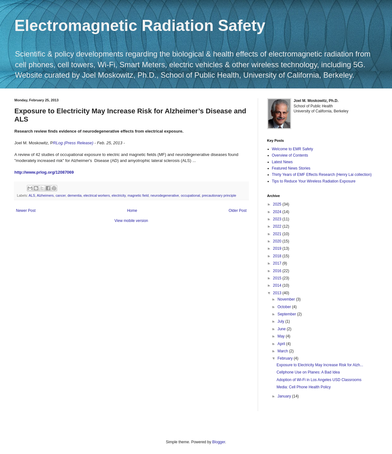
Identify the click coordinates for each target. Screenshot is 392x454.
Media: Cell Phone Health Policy (303, 387)
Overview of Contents (290, 155)
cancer (61, 195)
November (286, 299)
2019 (277, 248)
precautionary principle (219, 195)
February (285, 358)
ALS (32, 195)
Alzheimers (45, 195)
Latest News (282, 162)
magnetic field (138, 195)
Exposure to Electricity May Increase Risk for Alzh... (319, 365)
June (281, 329)
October (284, 307)
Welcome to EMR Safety (292, 149)
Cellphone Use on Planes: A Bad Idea (308, 372)
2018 (277, 256)
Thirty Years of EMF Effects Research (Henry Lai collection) (322, 174)
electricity (119, 195)
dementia (74, 195)
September (287, 314)
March (283, 351)
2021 (277, 234)
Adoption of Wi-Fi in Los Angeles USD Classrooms (318, 380)
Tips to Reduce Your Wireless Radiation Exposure (314, 181)
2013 (277, 293)
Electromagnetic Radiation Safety (140, 25)
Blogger (218, 442)
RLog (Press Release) (73, 142)
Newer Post (26, 210)
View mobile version (131, 220)
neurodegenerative (164, 195)
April (281, 344)
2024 (277, 212)
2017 (277, 263)
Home (132, 210)
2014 (277, 285)
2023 (277, 219)
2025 (277, 204)
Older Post (238, 210)
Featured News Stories (291, 168)
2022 (277, 226)
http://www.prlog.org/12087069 (44, 172)
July (281, 321)
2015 (277, 278)
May (281, 336)
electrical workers (96, 195)
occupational (190, 195)
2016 (277, 271)
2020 (277, 241)
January (284, 396)
